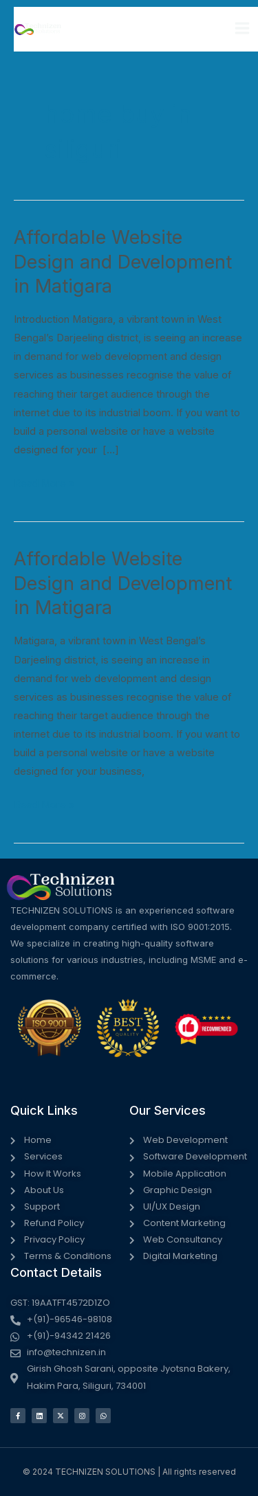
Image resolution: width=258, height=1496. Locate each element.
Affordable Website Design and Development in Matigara (123, 261)
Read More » (44, 482)
